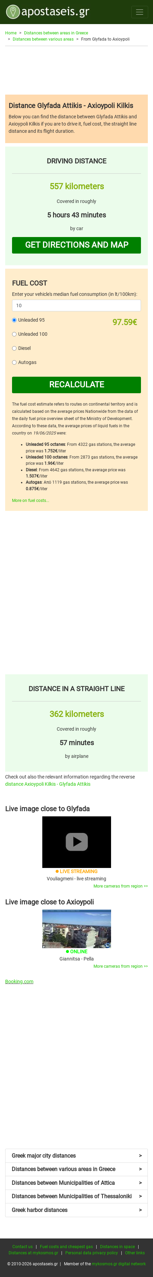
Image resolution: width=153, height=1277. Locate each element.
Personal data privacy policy (91, 1253)
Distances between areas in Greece (56, 33)
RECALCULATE (76, 384)
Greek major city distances (77, 1155)
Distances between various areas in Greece (77, 1169)
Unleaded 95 (31, 320)
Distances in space (117, 1246)
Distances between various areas (43, 39)
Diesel (24, 348)
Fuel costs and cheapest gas (66, 1246)
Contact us (22, 1246)
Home (11, 33)
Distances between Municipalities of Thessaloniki (77, 1196)
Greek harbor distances (77, 1210)
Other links (135, 1253)
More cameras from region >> (121, 886)
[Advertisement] (76, 70)
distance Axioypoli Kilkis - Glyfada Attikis (47, 784)
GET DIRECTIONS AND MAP (76, 245)
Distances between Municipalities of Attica (77, 1183)
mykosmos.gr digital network (119, 1264)
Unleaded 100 (32, 334)
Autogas (27, 362)
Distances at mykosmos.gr (33, 1253)
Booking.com (19, 981)
